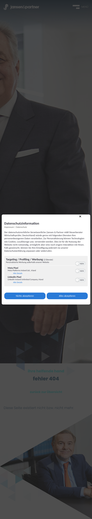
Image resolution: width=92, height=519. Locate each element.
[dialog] (46, 259)
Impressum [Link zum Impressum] (9, 227)
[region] (46, 271)
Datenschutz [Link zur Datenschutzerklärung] (21, 227)
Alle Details (17, 273)
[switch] (80, 263)
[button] (77, 263)
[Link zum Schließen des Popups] (82, 218)
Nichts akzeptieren (25, 295)
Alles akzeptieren (67, 295)
